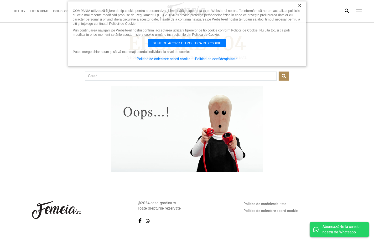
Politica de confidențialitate (216, 59)
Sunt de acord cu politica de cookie (187, 43)
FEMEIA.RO (56, 210)
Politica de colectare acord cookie (271, 211)
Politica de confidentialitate (265, 204)
